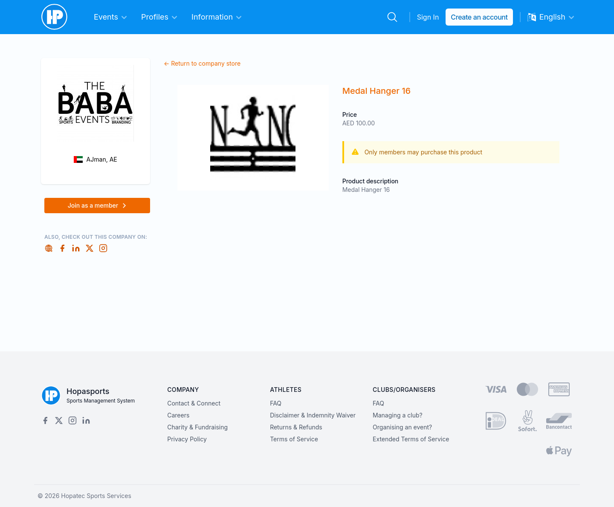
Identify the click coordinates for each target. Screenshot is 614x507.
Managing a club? (398, 415)
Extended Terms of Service (411, 439)
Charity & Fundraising (197, 427)
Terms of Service (294, 439)
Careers (178, 415)
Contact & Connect (193, 403)
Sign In (428, 17)
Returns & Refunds (296, 427)
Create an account (479, 17)
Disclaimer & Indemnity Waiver (313, 415)
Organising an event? (402, 427)
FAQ (275, 403)
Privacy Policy (187, 439)
